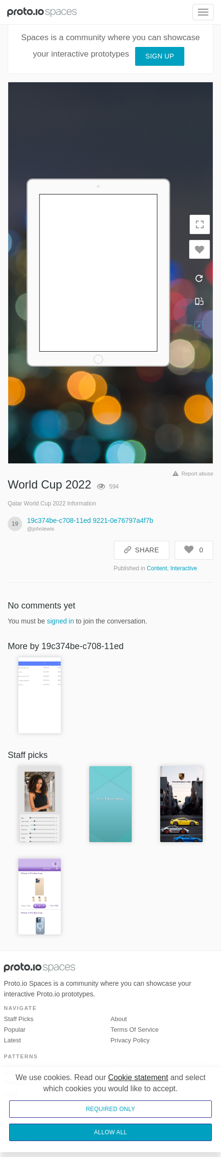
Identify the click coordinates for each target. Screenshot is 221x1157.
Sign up (159, 56)
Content (157, 568)
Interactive (183, 568)
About (118, 1019)
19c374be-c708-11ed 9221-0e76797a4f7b (90, 520)
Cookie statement (138, 1077)
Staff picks (18, 1019)
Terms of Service (134, 1029)
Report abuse (191, 473)
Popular (15, 1029)
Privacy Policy (130, 1040)
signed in (60, 621)
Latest (12, 1040)
